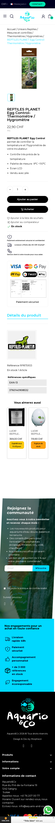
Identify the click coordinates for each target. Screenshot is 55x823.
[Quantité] (17, 189)
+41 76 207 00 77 (30, 795)
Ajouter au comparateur (23, 222)
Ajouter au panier (27, 199)
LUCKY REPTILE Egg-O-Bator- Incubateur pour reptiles (38, 432)
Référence (13, 365)
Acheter (27, 209)
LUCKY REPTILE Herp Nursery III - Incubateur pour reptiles (16, 432)
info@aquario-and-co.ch (33, 806)
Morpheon (36, 739)
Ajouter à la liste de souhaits (25, 218)
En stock (12, 370)
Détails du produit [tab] (24, 315)
